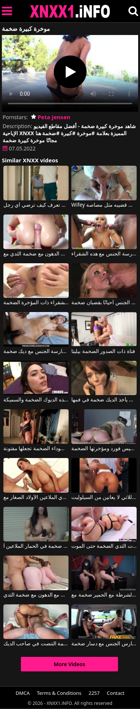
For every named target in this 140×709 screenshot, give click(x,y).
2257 (94, 693)
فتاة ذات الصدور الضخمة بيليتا (103, 351)
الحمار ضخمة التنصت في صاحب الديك (36, 644)
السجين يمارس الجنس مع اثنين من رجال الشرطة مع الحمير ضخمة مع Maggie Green (104, 595)
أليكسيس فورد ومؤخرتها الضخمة (104, 449)
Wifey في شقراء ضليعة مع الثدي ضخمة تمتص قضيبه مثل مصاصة (104, 205)
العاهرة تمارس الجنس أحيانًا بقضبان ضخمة (104, 303)
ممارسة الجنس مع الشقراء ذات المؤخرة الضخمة (36, 303)
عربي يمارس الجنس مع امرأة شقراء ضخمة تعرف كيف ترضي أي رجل (36, 205)
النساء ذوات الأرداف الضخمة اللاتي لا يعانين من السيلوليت (104, 497)
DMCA (23, 693)
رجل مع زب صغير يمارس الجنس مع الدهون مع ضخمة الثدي (36, 595)
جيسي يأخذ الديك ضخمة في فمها (104, 400)
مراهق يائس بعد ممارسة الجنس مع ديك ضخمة (36, 351)
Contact (115, 693)
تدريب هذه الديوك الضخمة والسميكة (36, 400)
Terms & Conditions (59, 693)
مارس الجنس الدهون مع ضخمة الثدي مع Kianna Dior (36, 254)
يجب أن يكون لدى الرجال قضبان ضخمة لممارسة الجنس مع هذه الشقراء (104, 254)
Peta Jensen (50, 117)
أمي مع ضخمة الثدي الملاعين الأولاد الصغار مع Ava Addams (36, 497)
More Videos (69, 664)
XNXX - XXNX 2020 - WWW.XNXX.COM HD (70, 11)
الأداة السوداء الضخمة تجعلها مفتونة (36, 449)
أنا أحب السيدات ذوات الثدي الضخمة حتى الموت (104, 546)
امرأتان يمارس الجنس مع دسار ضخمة (104, 644)
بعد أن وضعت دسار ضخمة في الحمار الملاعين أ (36, 546)
